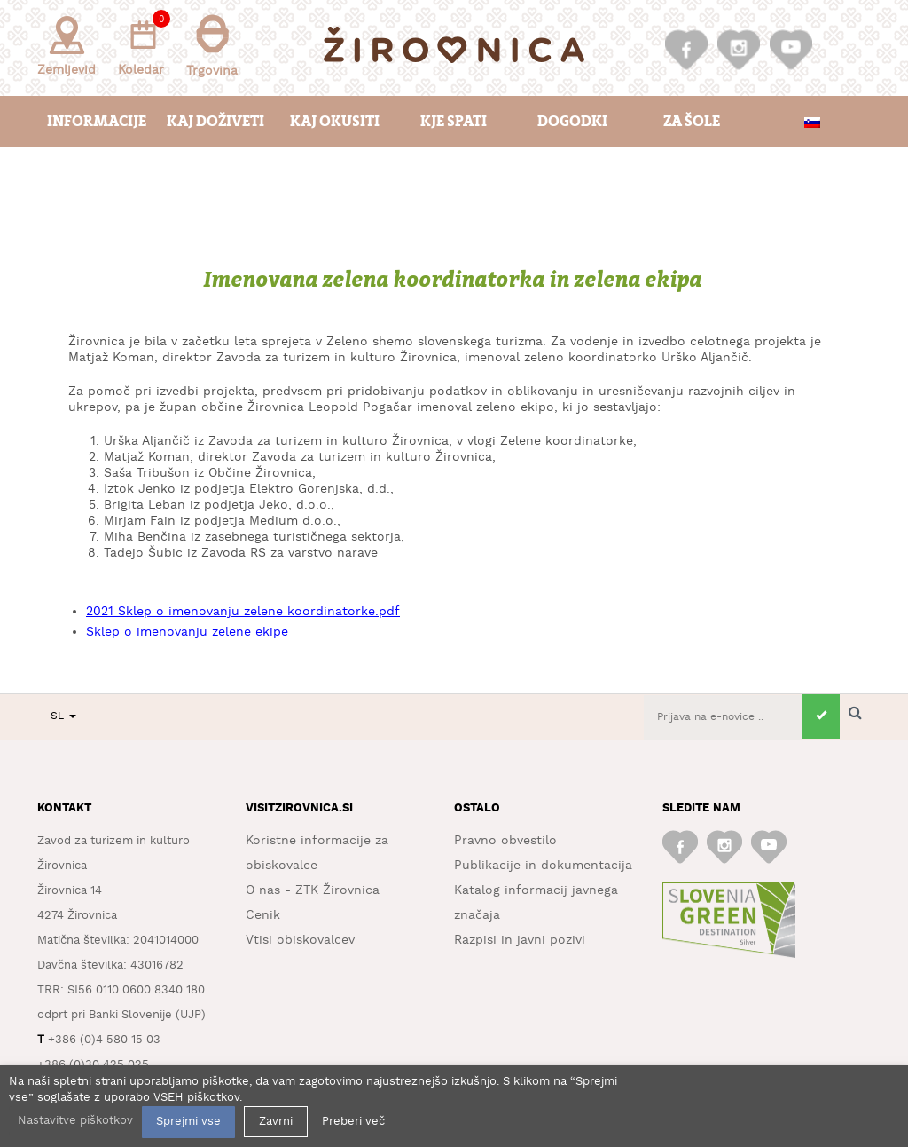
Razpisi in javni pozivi (519, 940)
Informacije (96, 121)
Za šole (691, 121)
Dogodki (572, 121)
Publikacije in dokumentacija (543, 866)
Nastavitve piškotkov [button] (75, 1120)
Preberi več (353, 1121)
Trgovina (212, 45)
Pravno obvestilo (505, 841)
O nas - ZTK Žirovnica (313, 890)
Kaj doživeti (215, 121)
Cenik (263, 915)
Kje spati (453, 121)
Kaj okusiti (335, 121)
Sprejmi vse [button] (188, 1121)
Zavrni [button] (276, 1121)
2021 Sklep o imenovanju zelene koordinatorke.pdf (243, 612)
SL (63, 716)
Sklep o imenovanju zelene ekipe (187, 632)
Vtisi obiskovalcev (300, 940)
